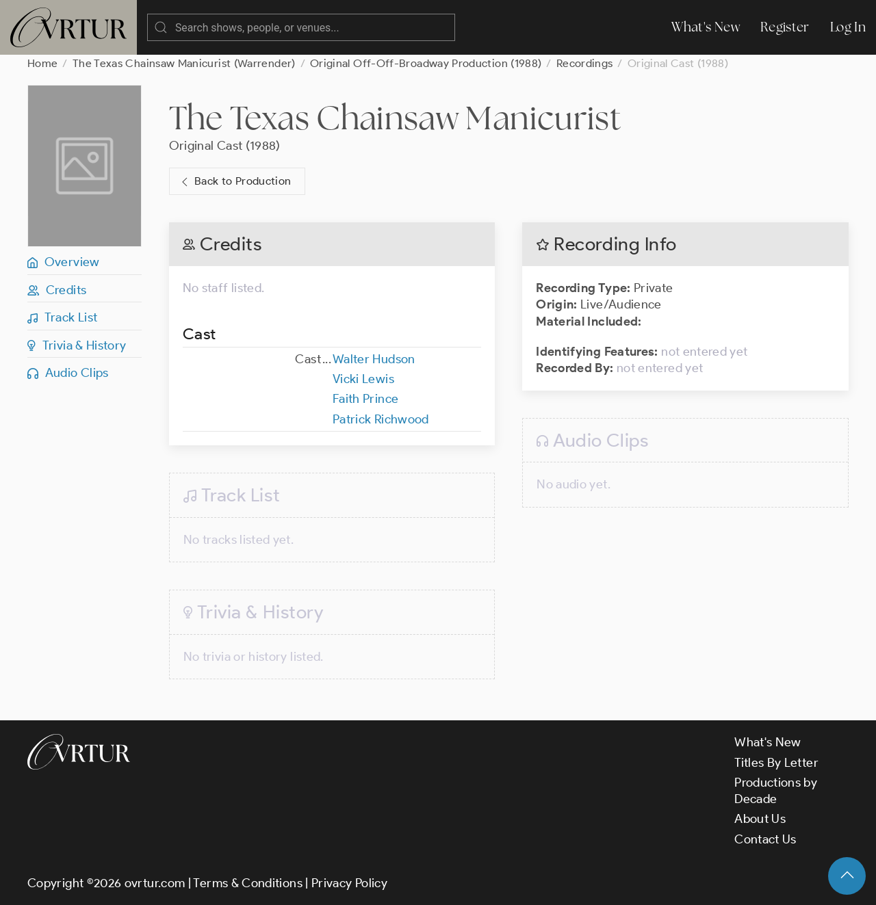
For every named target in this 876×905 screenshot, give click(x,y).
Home (42, 63)
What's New (705, 27)
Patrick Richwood (381, 419)
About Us (760, 818)
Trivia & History (77, 345)
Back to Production (235, 181)
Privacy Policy (349, 883)
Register (785, 27)
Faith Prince (365, 398)
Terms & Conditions (247, 883)
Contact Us (765, 839)
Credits (56, 290)
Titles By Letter (776, 762)
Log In (848, 27)
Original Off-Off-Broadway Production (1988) (425, 63)
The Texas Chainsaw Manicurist (395, 117)
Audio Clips (68, 372)
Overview (63, 262)
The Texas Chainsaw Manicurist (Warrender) (184, 63)
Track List (62, 317)
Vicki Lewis (363, 378)
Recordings (584, 63)
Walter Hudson (374, 359)
